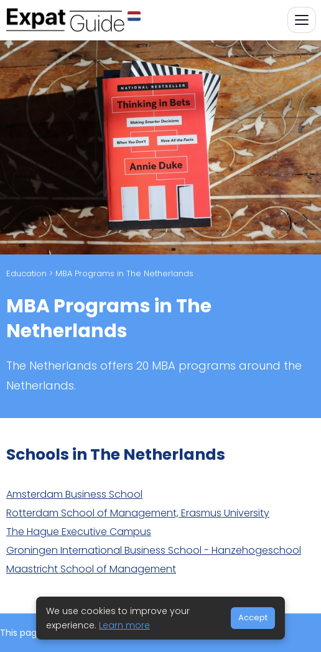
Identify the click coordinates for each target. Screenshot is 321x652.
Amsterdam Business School (74, 494)
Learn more (124, 625)
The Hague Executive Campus (78, 531)
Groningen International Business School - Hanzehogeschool (153, 550)
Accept (253, 617)
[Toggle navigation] (301, 20)
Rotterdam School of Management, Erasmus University (137, 513)
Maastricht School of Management (91, 569)
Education (26, 273)
